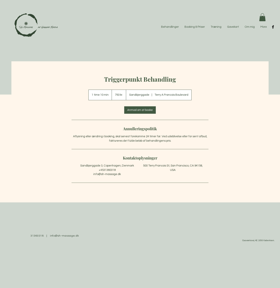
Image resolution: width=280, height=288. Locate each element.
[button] (262, 17)
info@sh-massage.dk (64, 235)
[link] (140, 110)
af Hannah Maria (48, 27)
